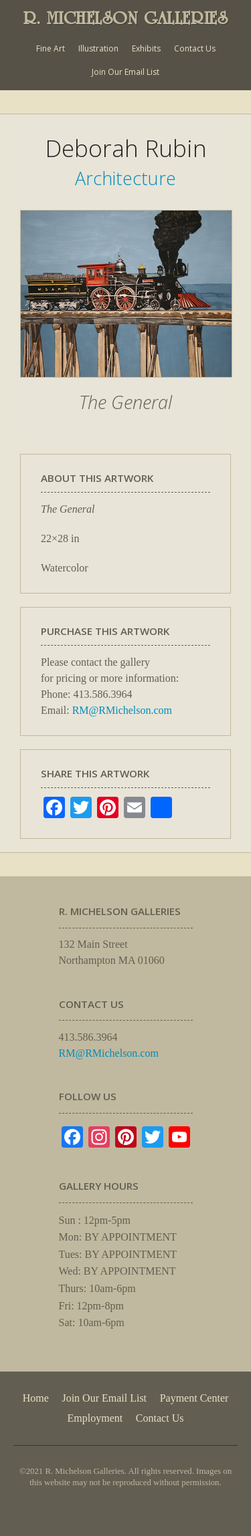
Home (36, 1398)
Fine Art (50, 48)
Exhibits (146, 48)
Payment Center (194, 1398)
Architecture (125, 178)
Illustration (98, 48)
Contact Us (195, 48)
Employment (95, 1418)
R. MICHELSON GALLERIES (125, 18)
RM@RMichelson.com (122, 710)
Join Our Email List (125, 72)
